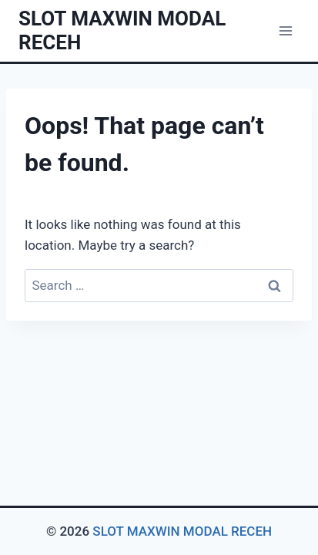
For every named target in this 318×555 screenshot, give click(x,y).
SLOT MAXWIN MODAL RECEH (182, 531)
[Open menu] (285, 30)
